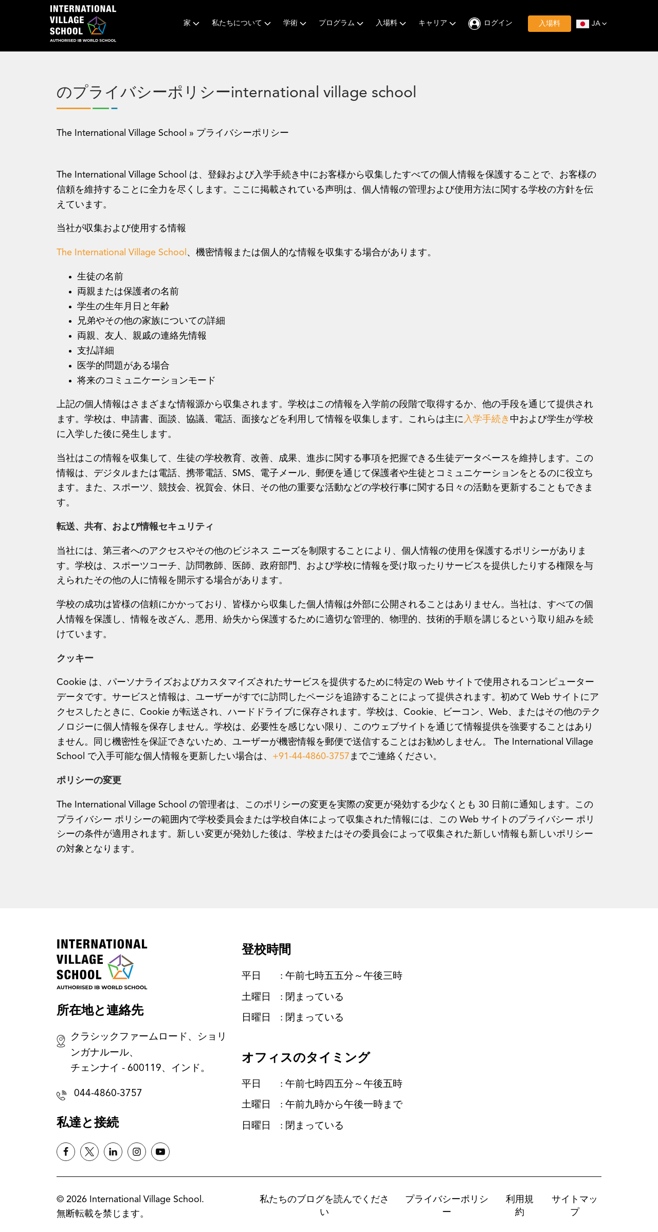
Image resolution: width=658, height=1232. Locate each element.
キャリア (438, 23)
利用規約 (520, 1206)
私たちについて (242, 23)
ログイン (498, 23)
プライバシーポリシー (446, 1206)
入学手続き (487, 419)
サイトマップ (575, 1206)
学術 (295, 23)
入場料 (392, 23)
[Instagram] (136, 1151)
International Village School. (146, 1199)
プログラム (342, 23)
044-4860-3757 (108, 1094)
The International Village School (122, 133)
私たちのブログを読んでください (324, 1206)
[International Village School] (83, 23)
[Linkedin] (113, 1151)
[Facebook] (66, 1151)
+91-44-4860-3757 (311, 756)
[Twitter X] (89, 1151)
